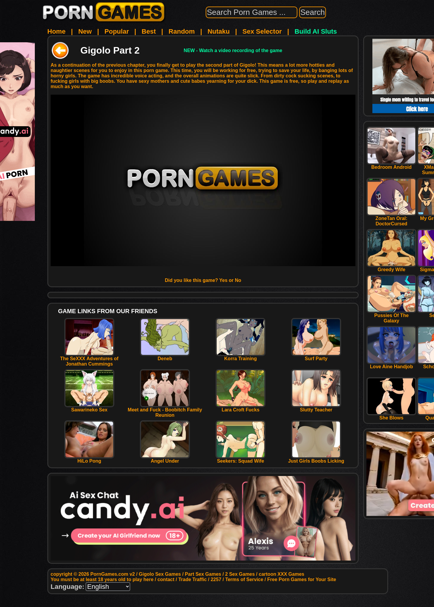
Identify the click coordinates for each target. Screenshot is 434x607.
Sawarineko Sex (89, 407)
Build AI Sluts (316, 31)
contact (165, 579)
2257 (216, 579)
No (238, 280)
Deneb (165, 356)
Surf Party (316, 356)
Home (56, 31)
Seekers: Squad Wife (241, 459)
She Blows (391, 415)
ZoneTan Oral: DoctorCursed (391, 219)
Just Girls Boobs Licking (316, 459)
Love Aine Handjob (391, 364)
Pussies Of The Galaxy (391, 316)
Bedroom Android (391, 165)
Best (149, 31)
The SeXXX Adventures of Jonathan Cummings (89, 359)
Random (181, 31)
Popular (116, 31)
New (85, 31)
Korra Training (241, 356)
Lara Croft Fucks (241, 407)
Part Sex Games (203, 574)
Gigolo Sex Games (160, 574)
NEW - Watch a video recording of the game (233, 50)
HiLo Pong (89, 459)
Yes (223, 280)
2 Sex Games (240, 574)
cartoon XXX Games (281, 574)
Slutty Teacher (316, 407)
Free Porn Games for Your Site (301, 579)
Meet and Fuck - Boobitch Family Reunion (165, 410)
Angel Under (165, 459)
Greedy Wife (391, 267)
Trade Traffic (192, 579)
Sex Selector (262, 31)
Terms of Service (244, 579)
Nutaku (218, 31)
